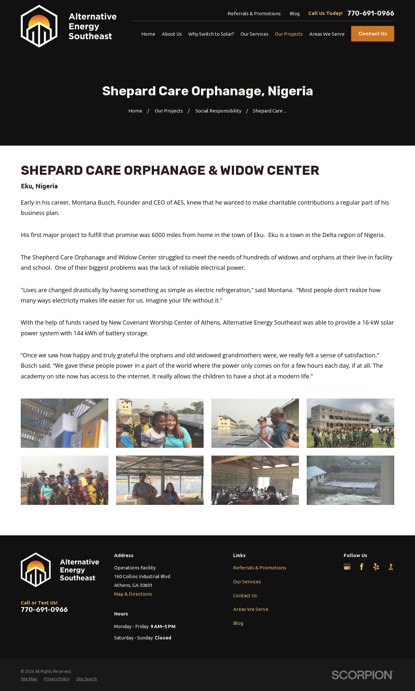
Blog (295, 13)
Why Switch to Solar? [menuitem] (211, 34)
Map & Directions (133, 594)
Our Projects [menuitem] (289, 34)
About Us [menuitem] (172, 34)
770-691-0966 (370, 13)
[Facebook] (361, 566)
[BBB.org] (390, 566)
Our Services (247, 581)
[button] (64, 423)
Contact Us (245, 595)
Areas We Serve (250, 609)
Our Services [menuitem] (254, 34)
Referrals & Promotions (254, 13)
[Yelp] (376, 566)
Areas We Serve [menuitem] (327, 34)
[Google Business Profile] (347, 566)
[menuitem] (29, 679)
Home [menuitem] (148, 34)
